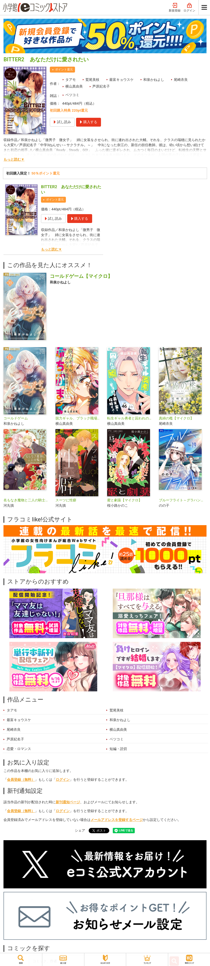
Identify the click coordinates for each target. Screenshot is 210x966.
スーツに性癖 (65, 500)
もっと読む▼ (13, 159)
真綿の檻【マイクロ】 (176, 418)
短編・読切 (118, 749)
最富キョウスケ (121, 80)
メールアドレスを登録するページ (117, 820)
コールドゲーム (15, 418)
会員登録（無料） (21, 780)
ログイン (189, 7)
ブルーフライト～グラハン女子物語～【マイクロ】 (182, 500)
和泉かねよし (153, 80)
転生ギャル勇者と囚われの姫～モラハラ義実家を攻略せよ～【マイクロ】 (131, 418)
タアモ (70, 80)
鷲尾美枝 (92, 80)
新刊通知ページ (68, 802)
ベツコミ (72, 95)
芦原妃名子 (101, 86)
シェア (80, 830)
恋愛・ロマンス (19, 749)
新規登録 (175, 7)
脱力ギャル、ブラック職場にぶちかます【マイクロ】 (79, 418)
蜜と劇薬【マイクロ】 (124, 500)
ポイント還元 (64, 69)
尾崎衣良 (181, 80)
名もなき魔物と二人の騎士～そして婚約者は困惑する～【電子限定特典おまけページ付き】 (27, 500)
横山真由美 (74, 86)
